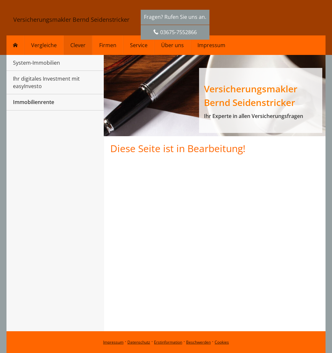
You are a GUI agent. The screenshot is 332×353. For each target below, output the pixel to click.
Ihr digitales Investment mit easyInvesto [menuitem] (46, 82)
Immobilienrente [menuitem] (33, 102)
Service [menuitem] (139, 45)
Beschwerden (198, 342)
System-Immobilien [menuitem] (36, 62)
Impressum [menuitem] (211, 45)
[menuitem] (15, 45)
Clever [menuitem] (78, 45)
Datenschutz (138, 342)
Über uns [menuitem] (172, 45)
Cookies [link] (222, 342)
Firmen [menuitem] (107, 45)
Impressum (113, 342)
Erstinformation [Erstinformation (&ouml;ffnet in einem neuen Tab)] (168, 342)
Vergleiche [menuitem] (44, 45)
